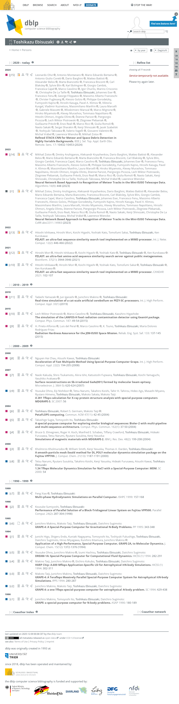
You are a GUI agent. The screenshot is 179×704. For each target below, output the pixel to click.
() (45, 186)
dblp (26, 5)
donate (91, 5)
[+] (139, 611)
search (51, 5)
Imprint (50, 641)
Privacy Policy (37, 641)
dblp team (56, 633)
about (65, 5)
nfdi (76, 5)
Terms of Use (21, 641)
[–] (134, 62)
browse (38, 5)
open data (50, 637)
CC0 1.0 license (73, 637)
